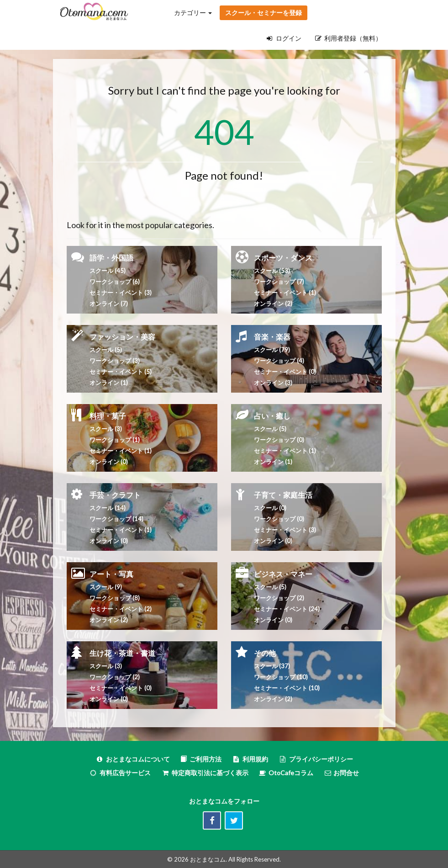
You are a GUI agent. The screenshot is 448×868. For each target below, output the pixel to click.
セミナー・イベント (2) (121, 608)
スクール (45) (108, 270)
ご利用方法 (200, 759)
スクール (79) (272, 349)
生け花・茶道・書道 (122, 653)
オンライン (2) (273, 303)
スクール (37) (272, 666)
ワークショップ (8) (115, 598)
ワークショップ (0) (279, 439)
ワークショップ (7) (279, 281)
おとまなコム (208, 859)
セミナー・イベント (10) (287, 688)
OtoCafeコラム (291, 773)
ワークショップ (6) (115, 281)
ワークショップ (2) (115, 677)
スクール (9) (106, 587)
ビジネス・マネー (283, 574)
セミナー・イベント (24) (287, 608)
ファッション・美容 (122, 336)
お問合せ (341, 773)
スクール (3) (106, 428)
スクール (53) (272, 270)
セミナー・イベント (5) (121, 371)
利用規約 (250, 759)
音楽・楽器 (272, 336)
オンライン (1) (109, 382)
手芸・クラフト (115, 494)
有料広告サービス (120, 773)
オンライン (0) (109, 461)
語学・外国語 (111, 257)
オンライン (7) (109, 303)
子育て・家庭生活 (283, 494)
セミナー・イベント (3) (121, 292)
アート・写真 (111, 574)
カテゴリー (193, 12)
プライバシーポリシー (316, 759)
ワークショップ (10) (281, 677)
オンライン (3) (273, 382)
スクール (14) (108, 507)
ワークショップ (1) (115, 439)
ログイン (284, 38)
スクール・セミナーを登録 (263, 12)
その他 (265, 653)
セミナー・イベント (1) (121, 450)
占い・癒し (272, 415)
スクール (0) (270, 507)
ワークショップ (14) (116, 518)
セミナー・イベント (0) (285, 371)
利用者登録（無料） (348, 38)
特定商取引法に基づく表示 (204, 773)
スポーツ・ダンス (283, 257)
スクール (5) (106, 349)
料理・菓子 (108, 415)
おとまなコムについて (132, 759)
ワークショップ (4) (279, 360)
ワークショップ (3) (115, 360)
